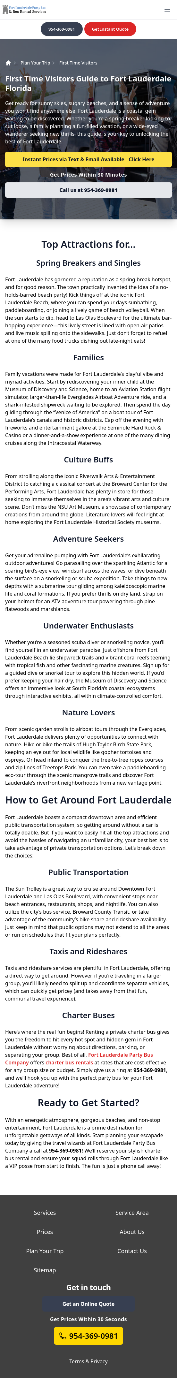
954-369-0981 (61, 29)
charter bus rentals (69, 1062)
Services (45, 1212)
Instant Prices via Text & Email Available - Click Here (88, 159)
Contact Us (132, 1251)
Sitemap (45, 1270)
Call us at (89, 190)
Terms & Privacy (88, 1361)
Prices (45, 1232)
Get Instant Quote (110, 29)
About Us (132, 1232)
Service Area (132, 1212)
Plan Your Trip (35, 63)
